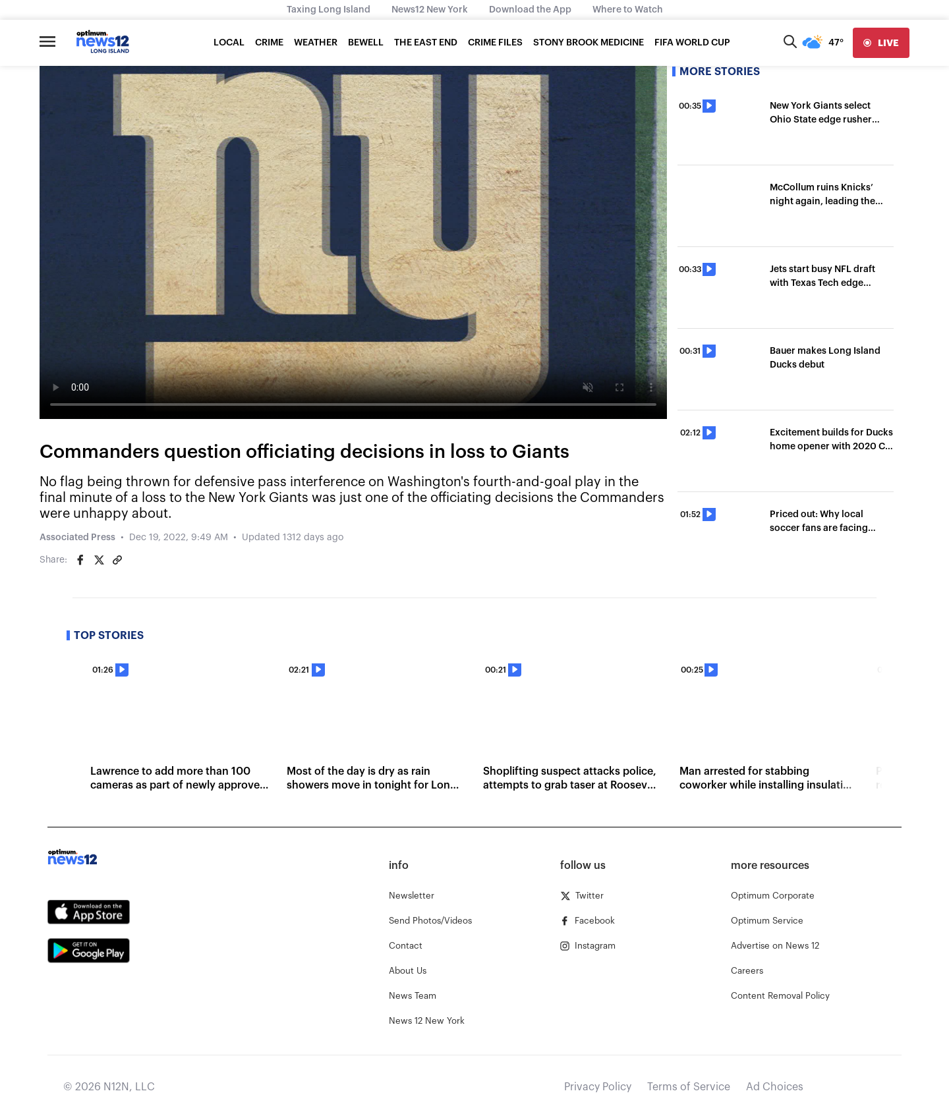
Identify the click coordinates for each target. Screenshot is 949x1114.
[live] (881, 43)
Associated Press (77, 537)
